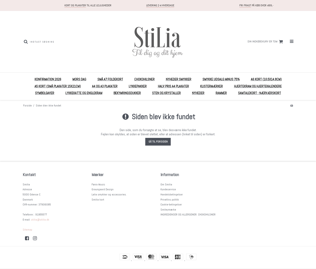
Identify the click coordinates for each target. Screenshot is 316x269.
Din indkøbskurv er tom (266, 42)
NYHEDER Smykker (178, 79)
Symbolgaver (44, 93)
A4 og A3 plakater (104, 86)
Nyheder (198, 93)
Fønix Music (98, 184)
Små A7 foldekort (110, 79)
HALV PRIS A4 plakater (173, 86)
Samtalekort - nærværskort (259, 93)
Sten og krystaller (166, 93)
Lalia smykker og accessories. (109, 194)
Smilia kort (98, 199)
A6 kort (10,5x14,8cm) (266, 79)
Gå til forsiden (158, 141)
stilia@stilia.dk (40, 219)
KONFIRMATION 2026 (48, 79)
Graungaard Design (103, 189)
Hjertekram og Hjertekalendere (258, 86)
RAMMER (221, 93)
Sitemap (27, 230)
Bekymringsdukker (127, 93)
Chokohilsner (144, 79)
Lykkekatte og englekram (83, 93)
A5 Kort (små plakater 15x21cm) (58, 86)
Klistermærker (211, 86)
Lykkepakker (138, 86)
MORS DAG (79, 79)
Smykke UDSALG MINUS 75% (221, 79)
